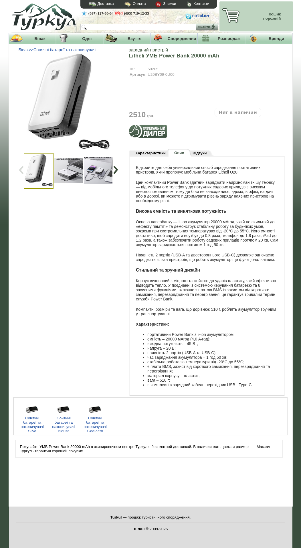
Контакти (192, 4)
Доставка (99, 4)
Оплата (130, 4)
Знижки (161, 4)
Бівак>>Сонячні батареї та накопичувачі (57, 49)
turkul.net (200, 16)
